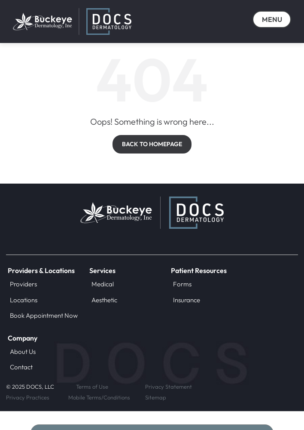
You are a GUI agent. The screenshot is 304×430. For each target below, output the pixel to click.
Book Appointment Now (44, 315)
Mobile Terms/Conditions (99, 397)
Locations (23, 300)
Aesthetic (104, 300)
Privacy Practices (27, 397)
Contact (21, 367)
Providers (23, 284)
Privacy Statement (168, 386)
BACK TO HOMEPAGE (152, 144)
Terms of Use (92, 386)
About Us (23, 351)
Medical (102, 284)
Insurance (186, 300)
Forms (182, 284)
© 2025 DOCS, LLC (30, 386)
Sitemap (155, 397)
